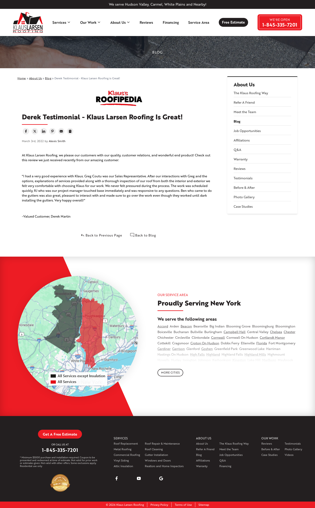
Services (61, 22)
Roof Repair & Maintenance (162, 443)
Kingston (239, 360)
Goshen (207, 348)
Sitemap (203, 505)
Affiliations (242, 140)
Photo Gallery (244, 197)
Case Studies (243, 206)
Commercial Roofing (127, 455)
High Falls (197, 354)
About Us (120, 22)
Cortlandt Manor (272, 337)
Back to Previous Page (101, 235)
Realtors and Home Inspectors (164, 466)
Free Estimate (233, 22)
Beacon (186, 326)
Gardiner (164, 348)
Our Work (90, 22)
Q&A (237, 149)
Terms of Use (183, 505)
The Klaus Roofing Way (251, 93)
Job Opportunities (247, 130)
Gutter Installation (156, 455)
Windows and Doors (158, 460)
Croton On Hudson (204, 343)
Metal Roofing (122, 449)
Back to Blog (143, 235)
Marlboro (269, 360)
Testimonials (243, 178)
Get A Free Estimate (60, 434)
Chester (289, 331)
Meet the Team (245, 111)
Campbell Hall (234, 331)
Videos (289, 455)
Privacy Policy (159, 505)
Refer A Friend (244, 102)
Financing (171, 22)
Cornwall (218, 337)
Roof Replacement (126, 443)
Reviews (146, 22)
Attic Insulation (123, 466)
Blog (237, 121)
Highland (213, 354)
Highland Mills (255, 354)
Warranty (241, 159)
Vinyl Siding (121, 460)
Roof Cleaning (154, 449)
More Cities (170, 372)
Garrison (178, 348)
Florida (261, 343)
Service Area (198, 22)
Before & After (244, 187)
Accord (163, 326)
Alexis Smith (57, 141)
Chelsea (276, 331)
